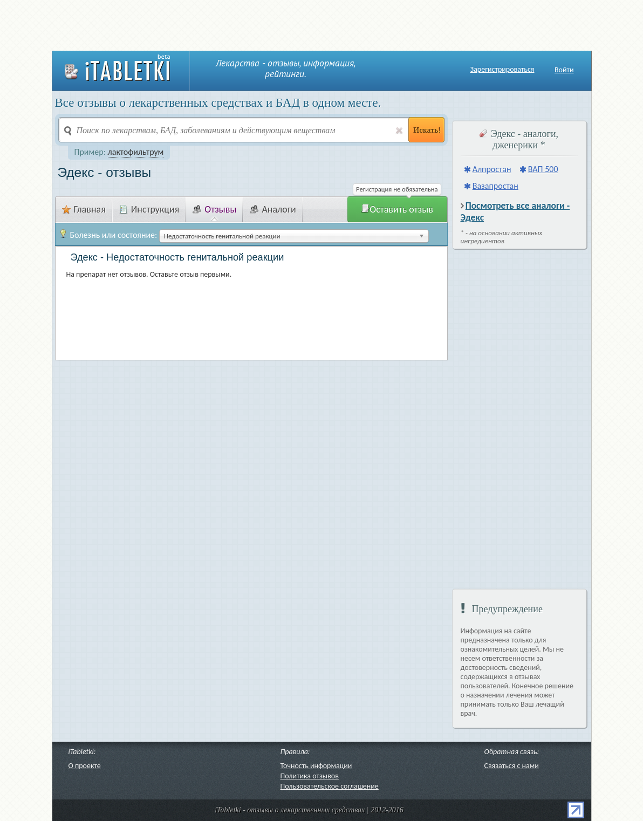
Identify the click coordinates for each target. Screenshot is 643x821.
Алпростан (492, 169)
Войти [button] (564, 69)
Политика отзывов (310, 776)
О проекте (85, 765)
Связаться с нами (511, 765)
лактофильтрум (136, 152)
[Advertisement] (321, 24)
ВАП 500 (543, 169)
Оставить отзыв (397, 209)
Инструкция (149, 209)
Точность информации (316, 765)
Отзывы (214, 209)
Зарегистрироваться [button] (502, 69)
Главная (84, 209)
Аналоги (273, 209)
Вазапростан (495, 186)
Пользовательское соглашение (330, 786)
